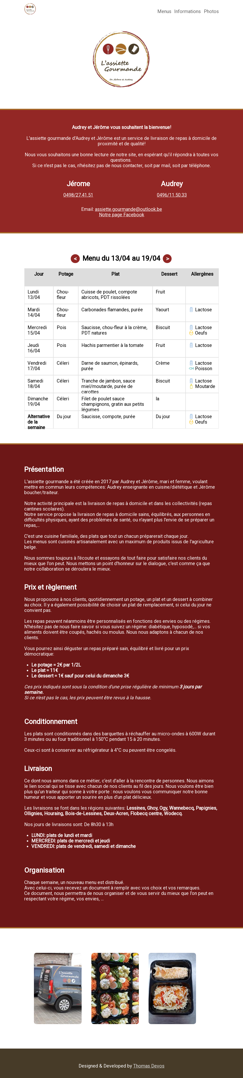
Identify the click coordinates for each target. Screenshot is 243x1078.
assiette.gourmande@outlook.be (128, 209)
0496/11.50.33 (172, 195)
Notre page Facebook (121, 214)
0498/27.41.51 (78, 195)
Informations (187, 11)
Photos (211, 11)
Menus (164, 11)
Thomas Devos (148, 1066)
